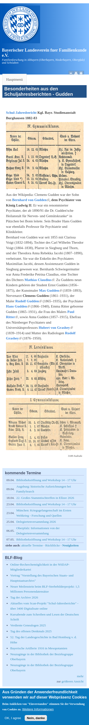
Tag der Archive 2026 (24, 597)
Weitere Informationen (38, 712)
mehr (80, 676)
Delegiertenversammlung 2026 (36, 521)
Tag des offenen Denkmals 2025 (31, 631)
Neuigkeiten (70, 545)
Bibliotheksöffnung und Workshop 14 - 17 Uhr (46, 480)
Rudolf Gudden (28, 301)
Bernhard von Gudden (30, 200)
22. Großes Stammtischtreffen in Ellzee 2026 (45, 498)
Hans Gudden (18, 306)
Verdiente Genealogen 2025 (28, 625)
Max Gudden (50, 290)
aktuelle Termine (32, 545)
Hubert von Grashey (56, 328)
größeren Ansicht (72, 681)
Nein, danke (36, 721)
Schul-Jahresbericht (21, 112)
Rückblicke (52, 545)
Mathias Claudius (39, 280)
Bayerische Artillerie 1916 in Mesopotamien (38, 648)
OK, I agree (13, 721)
